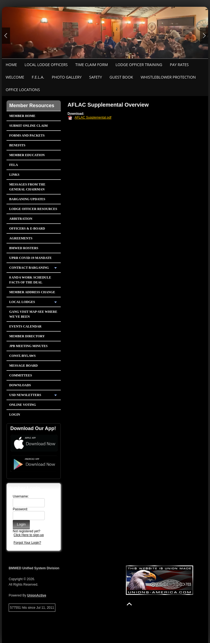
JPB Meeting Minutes (28, 346)
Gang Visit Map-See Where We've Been (33, 314)
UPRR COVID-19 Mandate (30, 258)
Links (14, 175)
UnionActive (36, 595)
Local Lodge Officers (46, 64)
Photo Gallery (67, 77)
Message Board (23, 365)
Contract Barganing (29, 268)
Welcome (15, 77)
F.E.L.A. (38, 77)
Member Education (27, 155)
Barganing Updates (27, 199)
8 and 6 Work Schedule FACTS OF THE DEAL (30, 280)
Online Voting (22, 405)
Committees (20, 375)
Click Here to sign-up (29, 535)
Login (14, 414)
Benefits (17, 145)
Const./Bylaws (22, 356)
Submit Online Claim (28, 126)
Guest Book (121, 77)
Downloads (20, 385)
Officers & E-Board (27, 228)
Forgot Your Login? (27, 543)
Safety (95, 77)
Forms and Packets (26, 135)
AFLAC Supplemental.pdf (93, 117)
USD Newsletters (25, 395)
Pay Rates (179, 64)
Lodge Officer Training (139, 64)
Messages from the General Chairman (27, 187)
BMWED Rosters (23, 248)
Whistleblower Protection (168, 77)
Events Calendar (25, 326)
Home (11, 64)
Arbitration (20, 219)
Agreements (20, 238)
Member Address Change (32, 292)
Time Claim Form (91, 64)
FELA (13, 165)
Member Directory (27, 336)
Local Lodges (22, 302)
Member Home (22, 116)
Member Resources (31, 105)
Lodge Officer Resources (33, 209)
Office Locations (23, 89)
